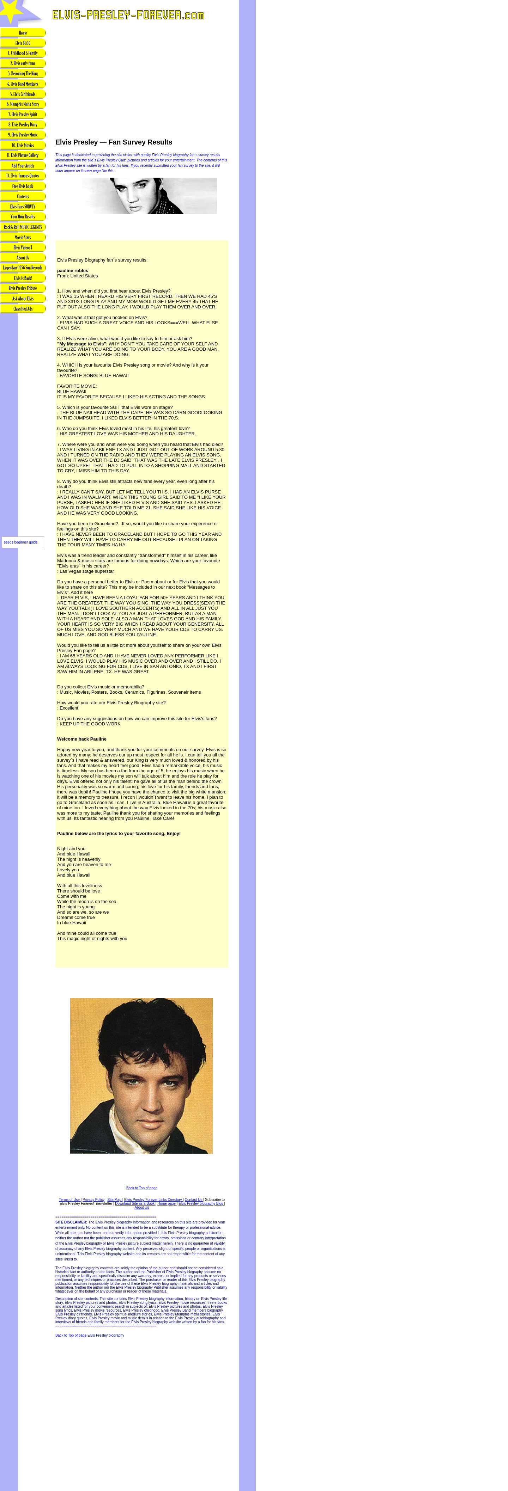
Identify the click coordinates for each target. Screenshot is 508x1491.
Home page (166, 1203)
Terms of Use (70, 1200)
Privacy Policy (93, 1200)
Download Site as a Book (135, 1203)
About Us (141, 1207)
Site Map (115, 1200)
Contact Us (194, 1200)
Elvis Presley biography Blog (201, 1203)
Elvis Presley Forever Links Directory (153, 1200)
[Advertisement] (23, 425)
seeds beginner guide (21, 542)
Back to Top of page (141, 1188)
